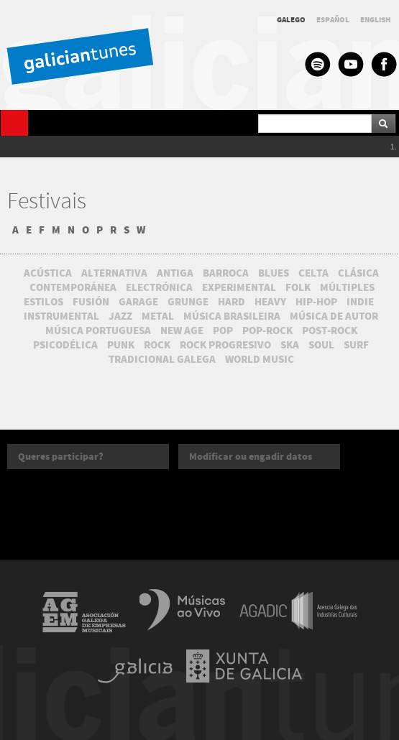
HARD (231, 302)
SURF (356, 345)
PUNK (120, 345)
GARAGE (138, 302)
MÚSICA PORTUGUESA (98, 330)
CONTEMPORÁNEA (72, 287)
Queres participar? (61, 456)
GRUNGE (188, 302)
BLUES (273, 273)
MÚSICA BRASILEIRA (231, 316)
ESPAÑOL (332, 19)
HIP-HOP (316, 302)
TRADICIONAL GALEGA (162, 359)
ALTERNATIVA (114, 273)
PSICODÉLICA (65, 345)
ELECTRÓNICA (159, 287)
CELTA (313, 273)
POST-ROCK (329, 330)
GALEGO (291, 19)
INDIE (360, 302)
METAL (158, 316)
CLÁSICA (358, 273)
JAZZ (120, 316)
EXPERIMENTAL (239, 287)
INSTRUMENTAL (61, 316)
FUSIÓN (91, 302)
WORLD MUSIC (259, 359)
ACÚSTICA (48, 273)
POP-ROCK (267, 330)
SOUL (321, 345)
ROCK (157, 345)
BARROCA (226, 273)
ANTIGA (175, 273)
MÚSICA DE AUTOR (334, 316)
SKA (289, 345)
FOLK (298, 287)
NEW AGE (181, 330)
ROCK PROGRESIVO (225, 345)
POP (223, 330)
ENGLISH (375, 19)
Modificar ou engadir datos (250, 456)
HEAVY (270, 302)
